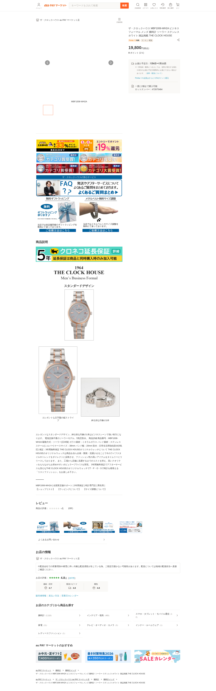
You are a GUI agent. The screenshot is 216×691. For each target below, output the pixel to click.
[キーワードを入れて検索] (94, 6)
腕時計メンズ (70, 683)
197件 (71, 590)
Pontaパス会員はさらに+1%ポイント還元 (152, 80)
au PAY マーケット (43, 683)
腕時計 (58, 683)
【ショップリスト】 (45, 491)
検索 (124, 5)
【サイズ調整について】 (94, 491)
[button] (178, 42)
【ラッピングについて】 (69, 491)
